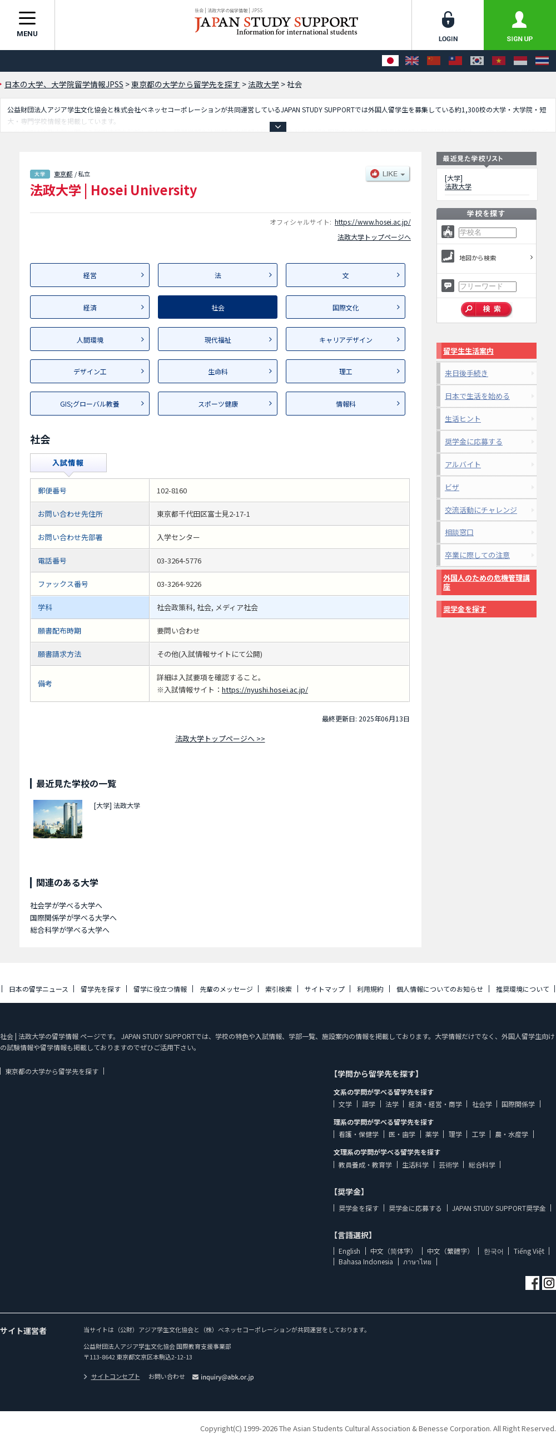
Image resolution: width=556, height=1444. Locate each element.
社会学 (482, 1104)
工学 (478, 1134)
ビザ (452, 487)
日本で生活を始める (477, 395)
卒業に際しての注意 (477, 555)
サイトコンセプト (111, 1376)
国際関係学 (518, 1104)
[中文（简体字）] (433, 61)
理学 (455, 1134)
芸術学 (449, 1164)
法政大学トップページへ (374, 236)
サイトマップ (325, 988)
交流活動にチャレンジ (481, 510)
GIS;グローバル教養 (90, 403)
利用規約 (370, 988)
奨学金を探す (465, 609)
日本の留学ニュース (38, 988)
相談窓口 (459, 532)
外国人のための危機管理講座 (486, 582)
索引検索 (278, 988)
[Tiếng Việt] (498, 61)
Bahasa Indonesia (366, 1261)
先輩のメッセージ (226, 988)
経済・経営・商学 (435, 1104)
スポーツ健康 (218, 403)
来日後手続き (466, 373)
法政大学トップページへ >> (220, 738)
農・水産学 (511, 1134)
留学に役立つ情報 (160, 988)
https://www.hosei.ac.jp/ (373, 221)
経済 (90, 307)
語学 (368, 1104)
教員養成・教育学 (365, 1164)
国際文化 (345, 307)
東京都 (63, 173)
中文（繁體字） (450, 1250)
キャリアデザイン (346, 339)
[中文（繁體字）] (455, 61)
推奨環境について (522, 988)
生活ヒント (463, 418)
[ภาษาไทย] (542, 61)
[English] (412, 61)
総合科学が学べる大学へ (70, 929)
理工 (346, 371)
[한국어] (477, 61)
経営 (90, 275)
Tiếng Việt (529, 1250)
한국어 (494, 1250)
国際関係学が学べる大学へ (73, 917)
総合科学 (482, 1164)
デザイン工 (90, 371)
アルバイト (463, 464)
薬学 (432, 1134)
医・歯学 (402, 1134)
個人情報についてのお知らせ (439, 988)
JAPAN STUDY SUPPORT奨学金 (499, 1208)
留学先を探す (101, 988)
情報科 (346, 403)
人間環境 (90, 339)
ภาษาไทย (417, 1261)
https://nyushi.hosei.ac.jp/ (265, 689)
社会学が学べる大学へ (66, 905)
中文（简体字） (393, 1250)
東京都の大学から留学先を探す (51, 1071)
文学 (345, 1104)
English (349, 1250)
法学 (392, 1104)
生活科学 (415, 1164)
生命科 (218, 371)
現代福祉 (218, 339)
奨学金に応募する (474, 441)
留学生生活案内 (468, 350)
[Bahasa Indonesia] (520, 61)
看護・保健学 (359, 1134)
